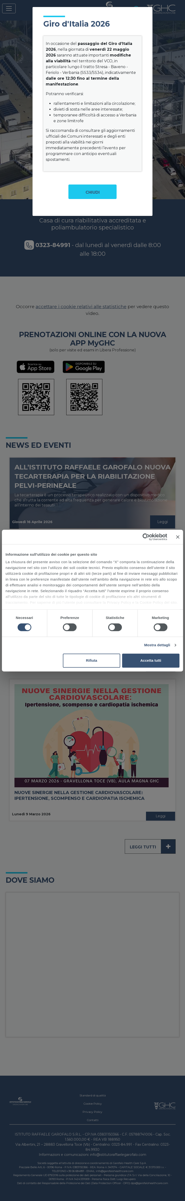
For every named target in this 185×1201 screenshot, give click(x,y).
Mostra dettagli (157, 645)
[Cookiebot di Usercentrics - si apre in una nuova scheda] (146, 536)
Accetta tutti (150, 660)
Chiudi (93, 192)
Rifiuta (91, 660)
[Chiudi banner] (177, 537)
